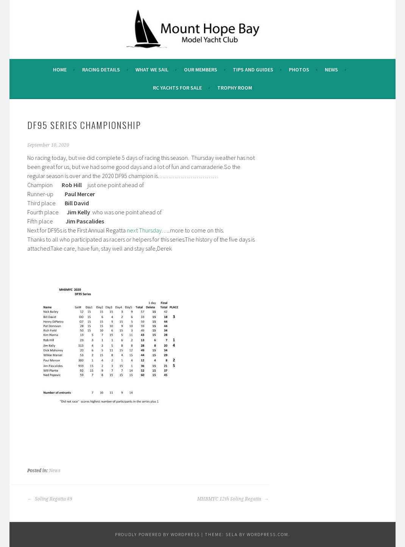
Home (60, 69)
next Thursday (144, 230)
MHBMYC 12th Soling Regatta (233, 499)
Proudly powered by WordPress (157, 534)
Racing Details (101, 69)
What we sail (152, 69)
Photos (299, 69)
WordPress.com (267, 534)
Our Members (200, 69)
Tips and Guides (253, 69)
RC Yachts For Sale (177, 87)
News (331, 69)
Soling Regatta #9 (49, 499)
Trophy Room (234, 87)
